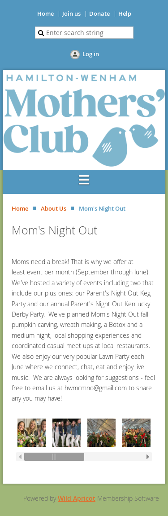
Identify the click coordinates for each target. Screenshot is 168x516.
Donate (99, 13)
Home (45, 13)
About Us (53, 208)
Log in (90, 54)
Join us (71, 13)
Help (124, 13)
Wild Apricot (76, 498)
